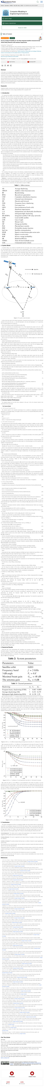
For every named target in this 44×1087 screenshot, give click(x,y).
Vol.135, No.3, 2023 (18, 5)
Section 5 (27, 176)
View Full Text (11, 62)
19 (9, 136)
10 (24, 113)
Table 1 (28, 182)
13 (38, 119)
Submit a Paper (7, 18)
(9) (8, 391)
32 (8, 388)
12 (32, 118)
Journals (7, 5)
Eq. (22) (6, 500)
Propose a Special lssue (9, 23)
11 (38, 106)
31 (8, 147)
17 (24, 127)
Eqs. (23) (20, 531)
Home (2, 5)
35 (7, 444)
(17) (33, 501)
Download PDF (32, 62)
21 (23, 137)
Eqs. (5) (5, 391)
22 (21, 139)
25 (20, 144)
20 (10, 136)
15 (9, 124)
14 (6, 124)
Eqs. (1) (8, 366)
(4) (14, 381)
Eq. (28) (41, 532)
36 (20, 462)
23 (18, 144)
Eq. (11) (20, 513)
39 (11, 524)
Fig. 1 (8, 247)
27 (7, 147)
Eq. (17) (7, 477)
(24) (25, 531)
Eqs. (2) (10, 381)
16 (14, 125)
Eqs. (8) (28, 501)
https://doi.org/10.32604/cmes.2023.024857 (10, 56)
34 (8, 426)
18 (6, 133)
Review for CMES (22, 27)
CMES (11, 5)
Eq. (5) (10, 508)
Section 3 (34, 173)
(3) (12, 366)
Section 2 (8, 173)
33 (18, 411)
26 (1, 145)
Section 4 (28, 175)
